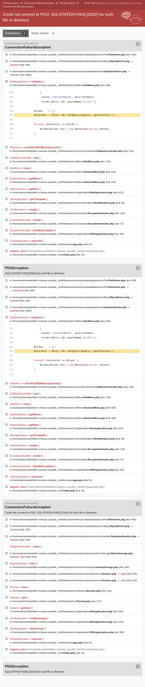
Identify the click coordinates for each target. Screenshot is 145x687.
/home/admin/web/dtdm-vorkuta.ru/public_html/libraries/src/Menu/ (56, 85)
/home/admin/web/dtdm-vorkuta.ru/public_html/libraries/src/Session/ (56, 590)
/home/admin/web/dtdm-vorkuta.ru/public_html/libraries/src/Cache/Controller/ (67, 151)
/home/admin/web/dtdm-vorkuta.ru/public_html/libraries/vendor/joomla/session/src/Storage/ (72, 553)
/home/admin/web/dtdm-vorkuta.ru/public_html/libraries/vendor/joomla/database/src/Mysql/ (71, 61)
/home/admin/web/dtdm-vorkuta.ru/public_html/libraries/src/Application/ (62, 192)
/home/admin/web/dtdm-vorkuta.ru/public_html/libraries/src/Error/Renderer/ (64, 202)
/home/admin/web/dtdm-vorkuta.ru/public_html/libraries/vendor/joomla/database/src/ (69, 71)
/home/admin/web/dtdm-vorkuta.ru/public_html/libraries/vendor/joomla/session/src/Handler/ (74, 536)
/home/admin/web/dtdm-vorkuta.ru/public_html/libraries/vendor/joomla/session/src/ (64, 573)
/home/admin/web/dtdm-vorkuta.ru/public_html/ (44, 254)
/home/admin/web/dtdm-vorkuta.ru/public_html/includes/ (47, 244)
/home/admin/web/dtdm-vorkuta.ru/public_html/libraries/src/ (51, 601)
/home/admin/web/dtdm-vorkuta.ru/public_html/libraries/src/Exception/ (63, 213)
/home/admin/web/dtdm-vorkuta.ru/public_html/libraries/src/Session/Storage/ (65, 567)
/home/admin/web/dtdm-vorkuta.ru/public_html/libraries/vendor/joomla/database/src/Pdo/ (69, 54)
